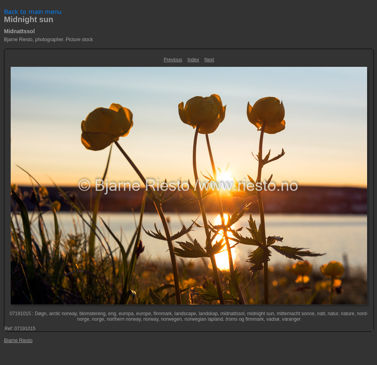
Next (209, 59)
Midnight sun (28, 19)
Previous (173, 59)
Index (193, 59)
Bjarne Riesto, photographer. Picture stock (48, 39)
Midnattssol (19, 31)
